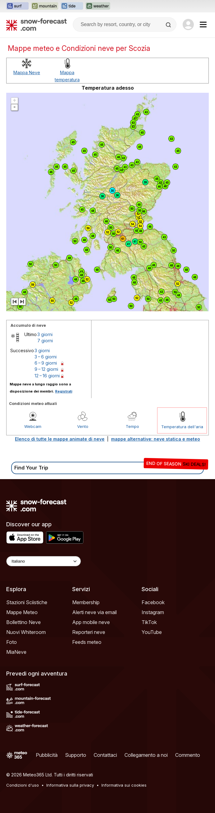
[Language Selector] (43, 561)
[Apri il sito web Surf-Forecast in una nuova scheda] (17, 6)
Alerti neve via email (94, 612)
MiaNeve (16, 652)
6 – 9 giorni (46, 363)
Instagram (153, 612)
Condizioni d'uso (22, 785)
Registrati (63, 391)
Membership (86, 602)
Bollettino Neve (23, 622)
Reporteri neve (88, 632)
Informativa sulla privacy (70, 785)
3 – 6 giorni (46, 356)
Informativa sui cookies (124, 785)
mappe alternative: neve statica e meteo (155, 439)
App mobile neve (91, 622)
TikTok (149, 622)
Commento (187, 755)
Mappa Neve (26, 72)
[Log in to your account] (188, 24)
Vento (82, 426)
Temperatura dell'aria (182, 426)
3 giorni (45, 334)
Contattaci (105, 755)
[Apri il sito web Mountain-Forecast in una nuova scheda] (44, 6)
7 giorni (45, 340)
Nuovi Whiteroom (26, 632)
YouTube (152, 632)
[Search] (169, 25)
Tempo (132, 426)
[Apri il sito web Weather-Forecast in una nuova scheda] (98, 6)
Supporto (75, 755)
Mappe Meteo (22, 612)
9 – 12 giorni (46, 369)
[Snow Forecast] (36, 24)
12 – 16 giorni (47, 375)
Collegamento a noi (146, 755)
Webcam (32, 426)
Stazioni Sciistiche (26, 602)
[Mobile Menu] (203, 24)
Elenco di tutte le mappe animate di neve (60, 439)
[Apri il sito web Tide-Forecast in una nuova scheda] (72, 6)
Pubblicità (47, 755)
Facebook (153, 602)
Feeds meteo (86, 642)
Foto (11, 642)
